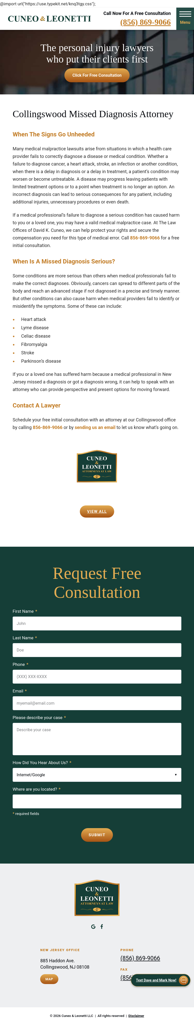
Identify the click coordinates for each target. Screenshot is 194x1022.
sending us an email (95, 427)
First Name (25, 611)
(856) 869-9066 (145, 22)
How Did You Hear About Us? (42, 762)
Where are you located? (37, 789)
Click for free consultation (97, 75)
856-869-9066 (145, 237)
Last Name (25, 637)
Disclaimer (136, 1013)
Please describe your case (39, 717)
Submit (97, 834)
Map (49, 977)
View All (97, 511)
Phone (20, 664)
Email (20, 690)
